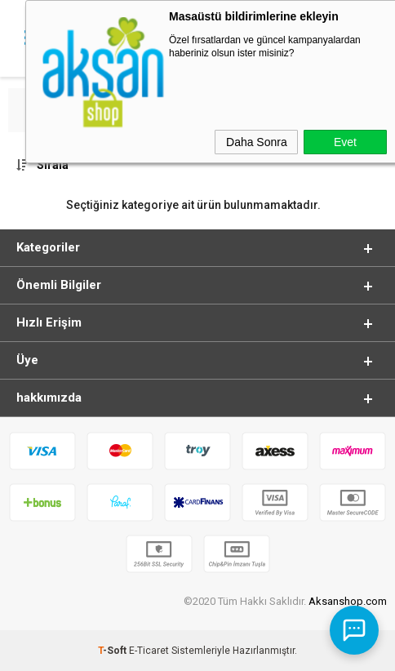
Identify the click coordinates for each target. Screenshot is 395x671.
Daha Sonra (256, 142)
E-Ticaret (149, 650)
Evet (345, 142)
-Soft (113, 650)
